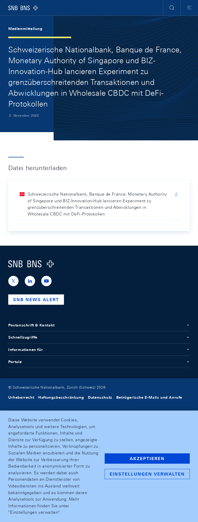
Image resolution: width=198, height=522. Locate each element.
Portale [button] (99, 362)
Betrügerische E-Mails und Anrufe (149, 397)
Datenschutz (100, 397)
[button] (171, 7)
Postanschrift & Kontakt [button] (99, 325)
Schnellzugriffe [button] (99, 337)
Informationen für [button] (99, 349)
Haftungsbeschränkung (61, 397)
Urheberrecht (21, 397)
